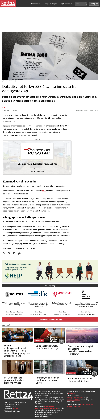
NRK (44, 191)
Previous (3, 303)
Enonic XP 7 (16, 409)
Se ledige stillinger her (50, 320)
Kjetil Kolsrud (72, 393)
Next (97, 303)
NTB (3, 107)
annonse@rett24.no (73, 400)
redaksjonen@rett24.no (75, 398)
